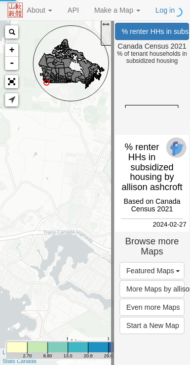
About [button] (39, 10)
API (73, 10)
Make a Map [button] (117, 10)
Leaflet (11, 352)
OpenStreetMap (49, 352)
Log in (165, 10)
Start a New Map (152, 325)
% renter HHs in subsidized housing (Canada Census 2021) (155, 31)
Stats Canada (19, 361)
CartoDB (86, 352)
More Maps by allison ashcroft (155, 289)
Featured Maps (153, 271)
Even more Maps (153, 307)
